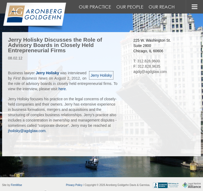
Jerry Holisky (101, 75)
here (62, 89)
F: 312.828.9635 (146, 66)
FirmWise (16, 185)
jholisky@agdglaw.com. (27, 131)
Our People (129, 7)
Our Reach (162, 7)
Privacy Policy (74, 185)
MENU (194, 7)
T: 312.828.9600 (146, 61)
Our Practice (95, 7)
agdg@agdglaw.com (150, 72)
